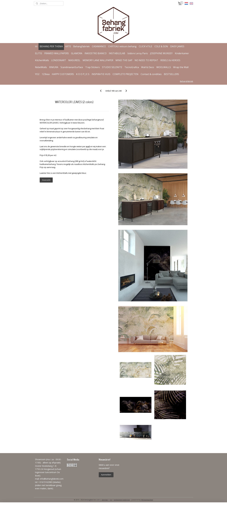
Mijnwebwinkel (147, 500)
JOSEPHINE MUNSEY (161, 53)
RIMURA (53, 67)
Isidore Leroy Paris (137, 53)
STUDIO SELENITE (112, 67)
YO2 (37, 74)
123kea (46, 74)
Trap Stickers (92, 67)
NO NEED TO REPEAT (146, 60)
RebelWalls (41, 67)
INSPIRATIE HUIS (101, 74)
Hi (36, 46)
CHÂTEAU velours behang (122, 46)
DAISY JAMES (177, 46)
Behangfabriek (81, 46)
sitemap (105, 500)
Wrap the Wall (180, 67)
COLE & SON (161, 46)
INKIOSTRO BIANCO (96, 53)
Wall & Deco (147, 67)
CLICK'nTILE (145, 46)
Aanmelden (106, 474)
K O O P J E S (82, 74)
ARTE (68, 46)
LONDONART (58, 60)
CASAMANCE (99, 46)
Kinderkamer (182, 53)
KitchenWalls (42, 60)
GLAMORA (76, 53)
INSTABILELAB (117, 53)
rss (111, 500)
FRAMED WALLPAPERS (56, 53)
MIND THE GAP (124, 60)
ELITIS (38, 53)
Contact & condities (151, 74)
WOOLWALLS (163, 67)
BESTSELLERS (171, 74)
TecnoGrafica (132, 67)
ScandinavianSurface (72, 67)
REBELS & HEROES (170, 60)
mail (88, 146)
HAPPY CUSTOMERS (63, 74)
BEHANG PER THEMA (51, 46)
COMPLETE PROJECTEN (125, 74)
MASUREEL (74, 60)
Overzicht (46, 180)
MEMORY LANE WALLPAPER (98, 60)
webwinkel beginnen (122, 500)
